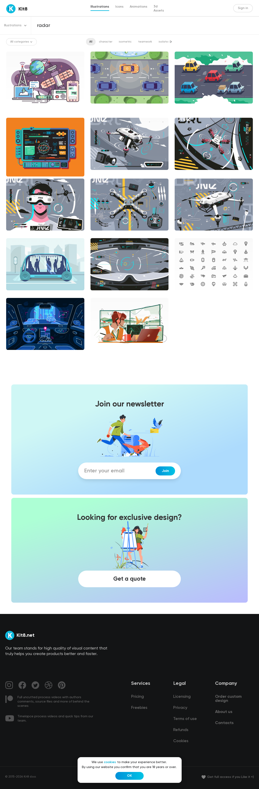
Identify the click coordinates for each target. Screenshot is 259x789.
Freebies (139, 708)
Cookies (180, 741)
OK (129, 775)
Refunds (180, 730)
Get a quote (129, 579)
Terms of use (185, 719)
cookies (110, 762)
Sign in (243, 8)
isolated (164, 41)
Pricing (137, 697)
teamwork (145, 41)
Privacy (180, 708)
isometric (125, 41)
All (90, 41)
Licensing (182, 697)
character (105, 41)
